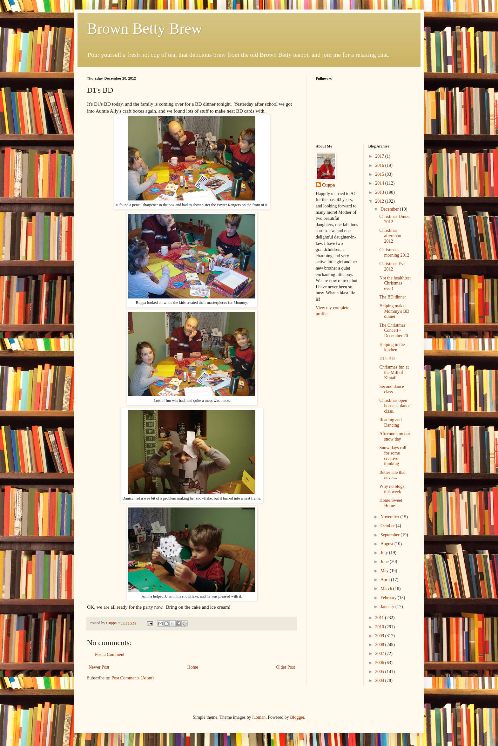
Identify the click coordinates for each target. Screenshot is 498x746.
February (389, 597)
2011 (380, 617)
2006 (380, 662)
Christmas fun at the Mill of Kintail (394, 372)
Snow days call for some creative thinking (392, 455)
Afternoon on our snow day (394, 436)
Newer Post (99, 667)
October (388, 525)
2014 (380, 183)
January (387, 606)
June (385, 561)
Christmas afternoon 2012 (390, 236)
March (386, 588)
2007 (380, 653)
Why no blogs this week (391, 489)
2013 (380, 192)
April (385, 579)
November (390, 516)
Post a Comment (109, 654)
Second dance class (391, 389)
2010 (380, 627)
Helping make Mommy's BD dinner (394, 311)
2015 (380, 174)
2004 (380, 680)
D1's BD (386, 358)
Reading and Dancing (390, 422)
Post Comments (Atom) (132, 678)
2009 (380, 635)
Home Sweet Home (390, 503)
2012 (380, 201)
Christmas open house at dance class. (394, 406)
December (390, 209)
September (390, 535)
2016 (380, 165)
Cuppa (328, 185)
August (387, 543)
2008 (380, 644)
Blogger (297, 717)
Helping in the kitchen (392, 347)
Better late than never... (393, 475)
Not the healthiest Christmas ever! (395, 283)
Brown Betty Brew (144, 28)
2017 (380, 156)
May (385, 570)
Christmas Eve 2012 (392, 266)
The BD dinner (392, 297)
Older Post (285, 667)
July (384, 552)
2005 (380, 671)
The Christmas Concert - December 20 (393, 330)
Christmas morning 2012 (394, 252)
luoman (259, 717)
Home (192, 667)
